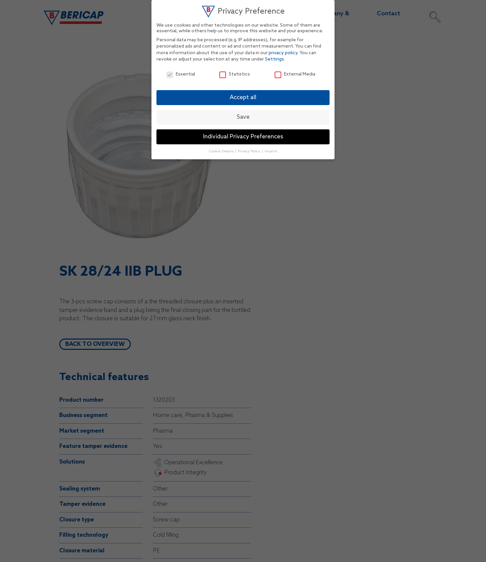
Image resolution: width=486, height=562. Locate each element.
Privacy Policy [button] (249, 151)
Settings (274, 59)
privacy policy (283, 53)
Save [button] (243, 117)
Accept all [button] (243, 97)
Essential (180, 74)
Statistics (234, 74)
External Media (295, 74)
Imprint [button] (271, 151)
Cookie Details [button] (222, 151)
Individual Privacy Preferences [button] (243, 136)
